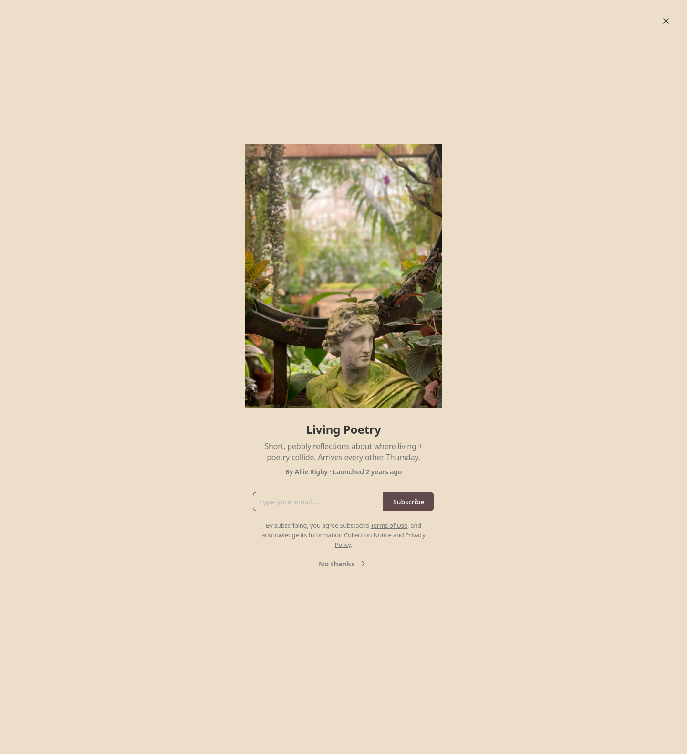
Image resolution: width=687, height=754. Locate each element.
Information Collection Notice (349, 535)
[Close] (666, 21)
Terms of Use (389, 525)
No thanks (343, 563)
